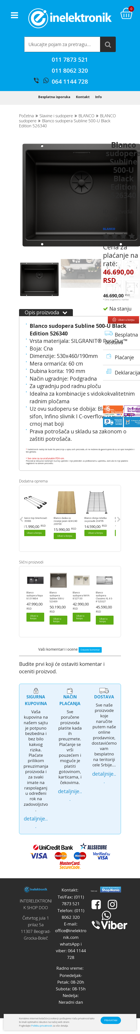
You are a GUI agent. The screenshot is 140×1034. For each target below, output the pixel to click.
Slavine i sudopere (56, 116)
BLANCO (86, 116)
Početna (26, 116)
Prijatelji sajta (94, 891)
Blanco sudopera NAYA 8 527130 (81, 595)
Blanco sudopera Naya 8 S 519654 (34, 595)
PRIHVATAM (110, 1020)
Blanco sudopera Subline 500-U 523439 (57, 597)
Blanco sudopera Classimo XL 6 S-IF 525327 (104, 597)
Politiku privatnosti (41, 1025)
